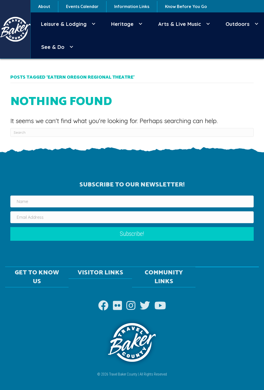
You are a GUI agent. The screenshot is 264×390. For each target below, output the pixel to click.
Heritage (122, 24)
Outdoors (238, 24)
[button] (94, 23)
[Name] (132, 201)
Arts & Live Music (179, 24)
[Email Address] (132, 217)
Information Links (131, 6)
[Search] (132, 132)
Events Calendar (82, 6)
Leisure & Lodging (64, 24)
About (44, 6)
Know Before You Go (186, 6)
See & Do (52, 47)
